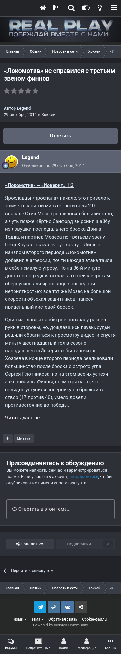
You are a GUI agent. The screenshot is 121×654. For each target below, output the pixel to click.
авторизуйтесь (83, 476)
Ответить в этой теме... (41, 509)
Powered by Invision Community (60, 625)
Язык (20, 619)
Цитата (23, 438)
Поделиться (30, 544)
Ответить (60, 136)
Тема (37, 619)
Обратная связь (62, 619)
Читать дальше (22, 418)
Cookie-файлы (94, 619)
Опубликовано (53, 165)
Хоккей (48, 114)
